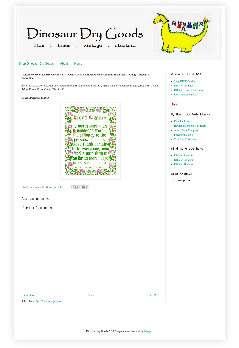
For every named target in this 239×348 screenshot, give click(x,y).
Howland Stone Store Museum (190, 125)
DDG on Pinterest (183, 164)
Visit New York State (185, 139)
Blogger (148, 331)
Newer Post (28, 295)
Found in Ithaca (182, 121)
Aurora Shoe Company (186, 130)
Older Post (153, 295)
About (64, 63)
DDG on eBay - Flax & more (189, 90)
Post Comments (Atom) (48, 301)
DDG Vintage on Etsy (185, 94)
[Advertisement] (65, 315)
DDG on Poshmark (184, 85)
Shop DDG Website (184, 81)
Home (78, 63)
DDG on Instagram (184, 160)
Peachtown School (184, 134)
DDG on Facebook (184, 155)
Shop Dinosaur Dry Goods (36, 63)
